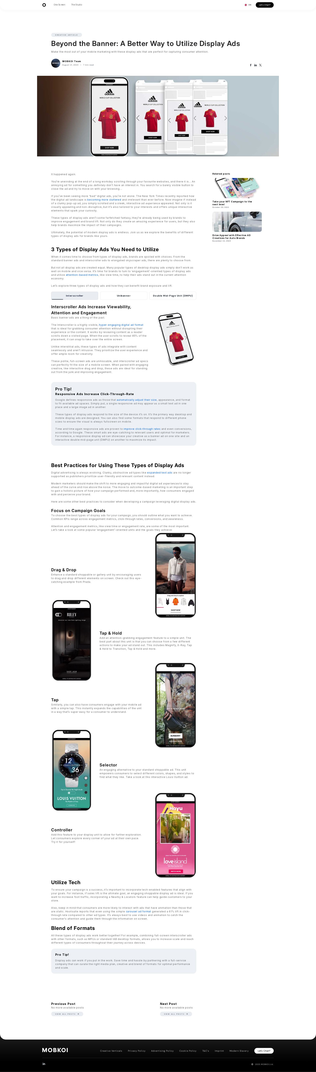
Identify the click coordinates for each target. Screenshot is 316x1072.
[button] (248, 5)
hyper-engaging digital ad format (121, 324)
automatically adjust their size (137, 399)
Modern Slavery (239, 1051)
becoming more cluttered (104, 199)
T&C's (205, 1051)
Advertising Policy (162, 1051)
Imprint (219, 1051)
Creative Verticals (111, 1051)
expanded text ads (160, 472)
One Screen (59, 4)
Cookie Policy (188, 1051)
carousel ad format (138, 911)
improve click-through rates (142, 428)
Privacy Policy (137, 1051)
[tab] (74, 296)
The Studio (76, 4)
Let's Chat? (264, 5)
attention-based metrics (82, 274)
